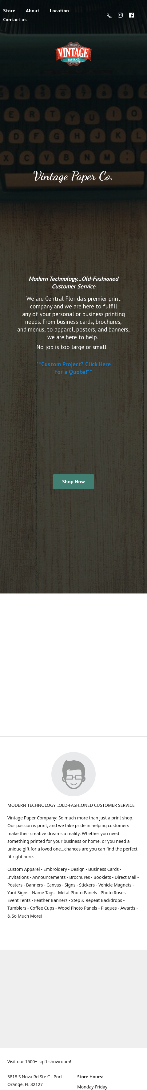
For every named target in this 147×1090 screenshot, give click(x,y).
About (32, 10)
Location (59, 10)
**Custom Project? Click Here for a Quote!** (73, 368)
